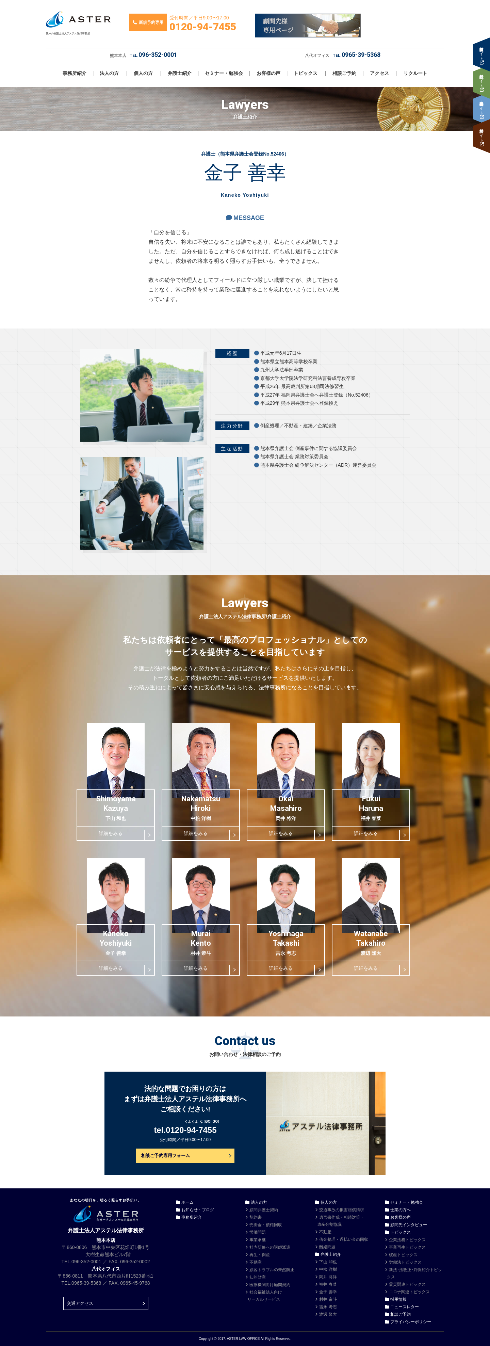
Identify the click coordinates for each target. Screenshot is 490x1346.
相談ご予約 (344, 73)
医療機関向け (269, 1284)
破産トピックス (403, 1254)
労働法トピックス (405, 1262)
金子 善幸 (328, 1291)
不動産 (255, 1262)
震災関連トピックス (407, 1284)
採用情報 (398, 1299)
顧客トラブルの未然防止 (271, 1269)
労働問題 (257, 1232)
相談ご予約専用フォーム (165, 1155)
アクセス (379, 73)
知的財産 (257, 1277)
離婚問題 (327, 1247)
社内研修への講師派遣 (269, 1247)
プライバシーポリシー (410, 1321)
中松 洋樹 (328, 1269)
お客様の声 (268, 73)
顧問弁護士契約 (263, 1209)
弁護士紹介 (180, 73)
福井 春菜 (328, 1284)
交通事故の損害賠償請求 (341, 1209)
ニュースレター (404, 1306)
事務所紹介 (74, 73)
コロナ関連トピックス (409, 1291)
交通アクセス (80, 1303)
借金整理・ (343, 1239)
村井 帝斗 (328, 1299)
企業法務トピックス (407, 1239)
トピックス (305, 73)
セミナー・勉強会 (224, 73)
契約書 (255, 1217)
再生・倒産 (259, 1254)
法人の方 (109, 73)
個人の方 (143, 73)
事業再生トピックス (407, 1247)
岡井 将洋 (328, 1277)
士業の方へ (400, 1209)
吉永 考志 (328, 1306)
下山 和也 (328, 1262)
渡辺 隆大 (328, 1314)
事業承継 (257, 1239)
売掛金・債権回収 (265, 1224)
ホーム (187, 1202)
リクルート (415, 73)
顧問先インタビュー (408, 1224)
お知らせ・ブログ (197, 1209)
